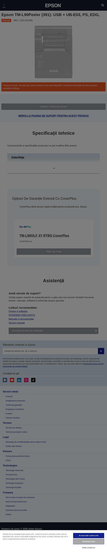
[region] (53, 541)
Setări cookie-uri (88, 547)
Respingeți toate (88, 541)
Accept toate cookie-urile (88, 535)
